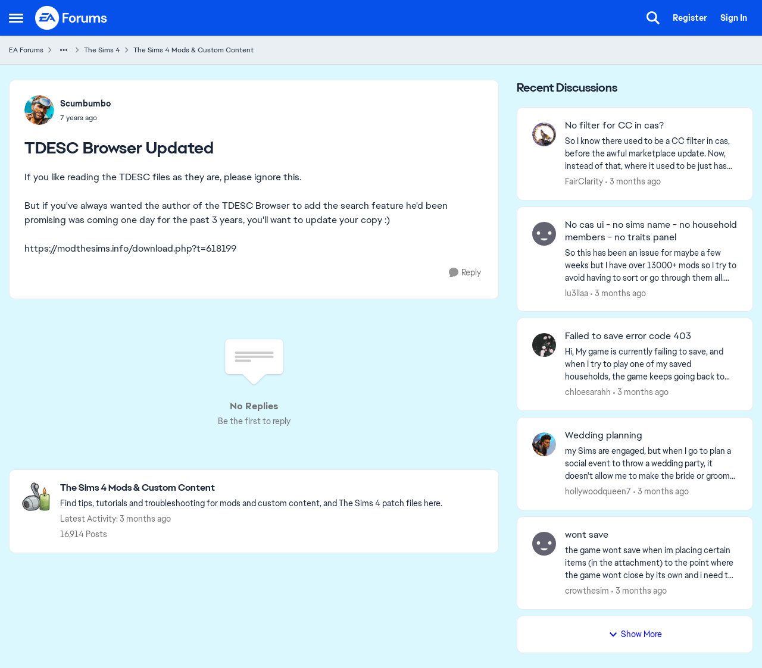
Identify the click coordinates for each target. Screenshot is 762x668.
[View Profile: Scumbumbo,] (39, 110)
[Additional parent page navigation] (64, 50)
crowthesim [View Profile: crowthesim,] (587, 590)
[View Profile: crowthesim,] (544, 544)
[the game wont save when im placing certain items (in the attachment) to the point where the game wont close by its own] (651, 563)
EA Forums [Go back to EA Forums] (26, 50)
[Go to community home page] (71, 18)
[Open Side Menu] (16, 18)
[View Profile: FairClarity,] (544, 134)
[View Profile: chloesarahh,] (544, 345)
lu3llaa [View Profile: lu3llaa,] (576, 292)
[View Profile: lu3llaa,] (544, 234)
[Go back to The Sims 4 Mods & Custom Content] (251, 488)
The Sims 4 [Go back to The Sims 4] (102, 50)
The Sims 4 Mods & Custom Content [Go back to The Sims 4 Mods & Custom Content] (193, 50)
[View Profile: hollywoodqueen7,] (544, 444)
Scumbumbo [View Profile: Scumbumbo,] (85, 103)
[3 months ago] (633, 181)
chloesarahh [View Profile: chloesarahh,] (588, 392)
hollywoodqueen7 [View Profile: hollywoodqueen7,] (598, 491)
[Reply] (464, 273)
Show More (635, 634)
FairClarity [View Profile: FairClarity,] (584, 181)
